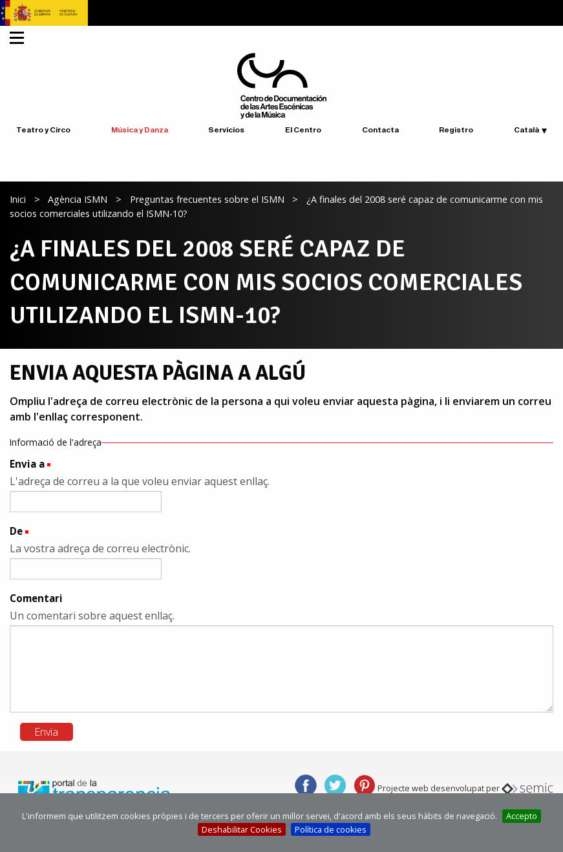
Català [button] (526, 130)
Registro (456, 130)
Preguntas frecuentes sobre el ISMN (207, 199)
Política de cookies (330, 829)
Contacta (380, 130)
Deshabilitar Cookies (242, 829)
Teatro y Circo (43, 130)
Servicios (226, 130)
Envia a (27, 463)
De (16, 531)
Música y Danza (139, 130)
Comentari (36, 598)
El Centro (303, 130)
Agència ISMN (77, 199)
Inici (18, 199)
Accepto (521, 816)
